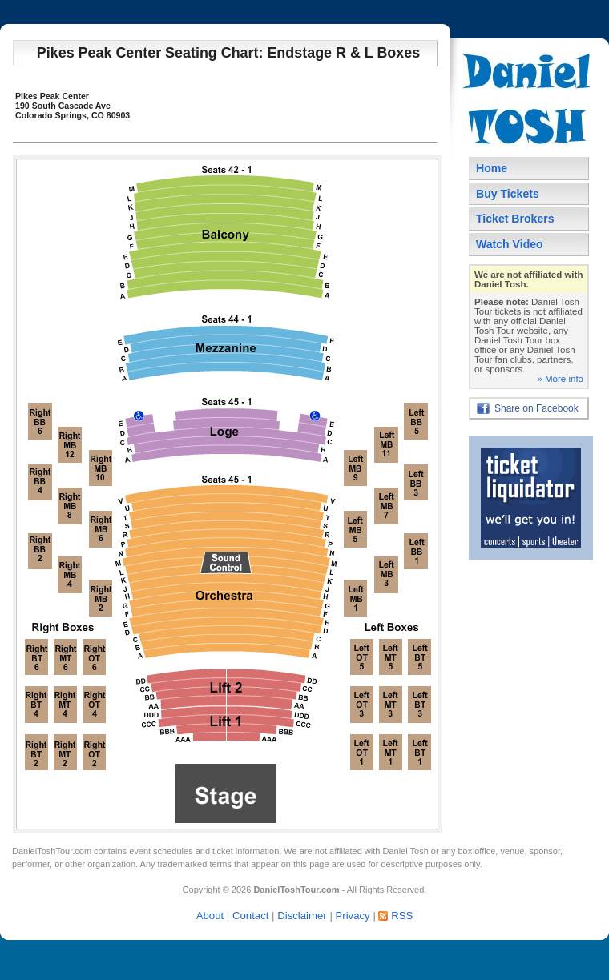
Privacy (352, 916)
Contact (250, 916)
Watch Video (509, 244)
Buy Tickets (507, 193)
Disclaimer (302, 916)
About (210, 916)
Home (491, 168)
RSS (402, 916)
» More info (560, 379)
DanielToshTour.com (51, 851)
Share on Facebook (536, 408)
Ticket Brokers (515, 218)
